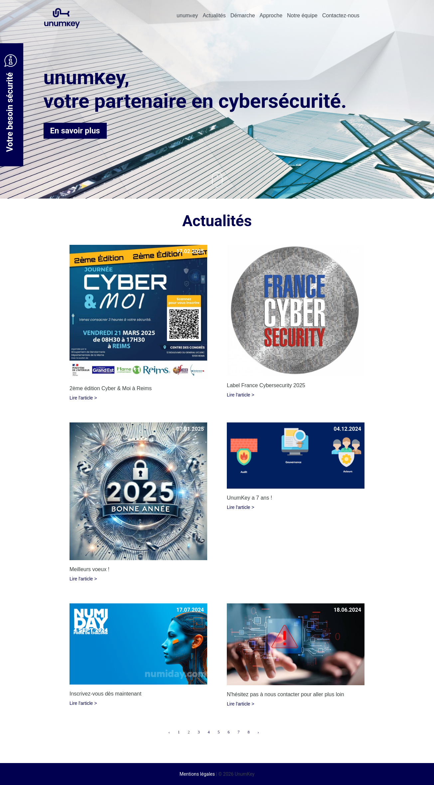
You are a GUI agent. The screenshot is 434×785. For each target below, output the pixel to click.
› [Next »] (258, 732)
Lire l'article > (83, 397)
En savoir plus (75, 130)
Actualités (214, 15)
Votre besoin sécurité (10, 103)
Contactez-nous (341, 15)
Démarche (242, 15)
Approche (271, 15)
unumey (187, 15)
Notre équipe (302, 15)
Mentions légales (197, 774)
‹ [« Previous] (169, 732)
